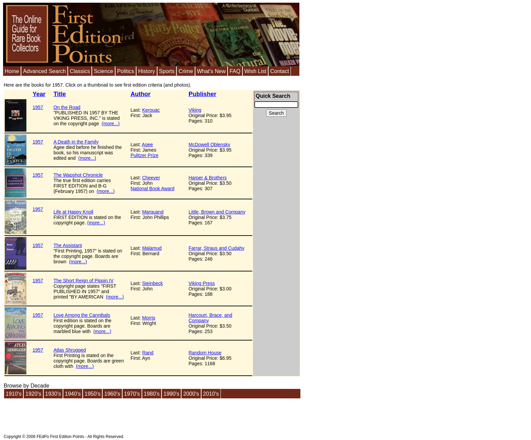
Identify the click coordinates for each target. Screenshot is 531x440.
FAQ (235, 71)
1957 (38, 107)
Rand (147, 352)
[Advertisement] (276, 236)
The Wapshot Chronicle (78, 175)
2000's (191, 394)
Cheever (151, 177)
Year (39, 94)
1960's (112, 394)
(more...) (111, 123)
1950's (93, 394)
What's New (211, 71)
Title (60, 94)
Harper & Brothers (208, 177)
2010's (211, 394)
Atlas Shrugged (70, 350)
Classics (80, 71)
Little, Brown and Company (217, 212)
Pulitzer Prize (144, 155)
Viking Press (202, 283)
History (146, 71)
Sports (166, 71)
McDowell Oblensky (209, 144)
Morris (148, 318)
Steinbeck (152, 283)
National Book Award (152, 188)
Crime (185, 71)
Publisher (202, 94)
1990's (171, 394)
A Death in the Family (76, 142)
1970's (132, 394)
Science (103, 71)
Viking (195, 110)
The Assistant (68, 245)
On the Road (67, 107)
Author (140, 94)
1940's (73, 394)
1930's (53, 394)
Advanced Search (44, 71)
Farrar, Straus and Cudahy (217, 248)
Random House (205, 352)
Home (12, 71)
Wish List (255, 71)
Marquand (153, 212)
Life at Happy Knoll (73, 212)
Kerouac (151, 110)
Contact (279, 71)
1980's (152, 394)
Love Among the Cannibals (82, 315)
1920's (33, 394)
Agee (147, 144)
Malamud (152, 248)
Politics (125, 71)
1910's (14, 394)
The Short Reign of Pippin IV (83, 280)
